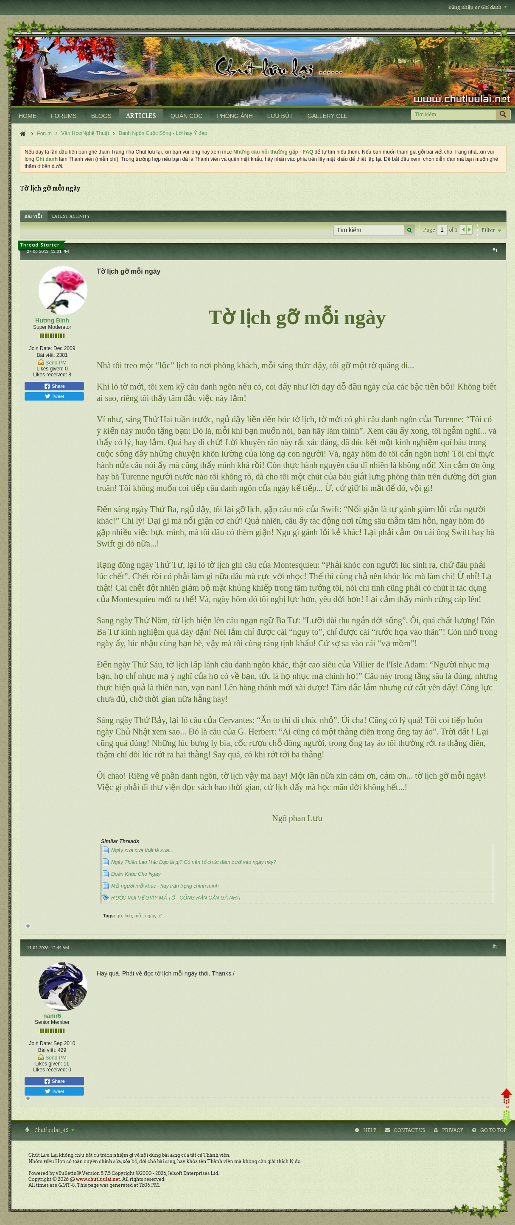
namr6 (52, 1015)
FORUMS (64, 115)
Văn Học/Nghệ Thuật (85, 133)
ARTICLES (141, 116)
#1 (495, 250)
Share (54, 386)
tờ (159, 915)
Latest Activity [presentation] (71, 216)
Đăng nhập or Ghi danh (477, 7)
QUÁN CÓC (186, 115)
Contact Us (409, 1130)
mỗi (138, 915)
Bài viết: (45, 355)
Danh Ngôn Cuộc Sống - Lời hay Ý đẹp (163, 133)
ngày (150, 915)
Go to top (493, 1130)
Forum (44, 134)
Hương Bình (52, 320)
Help (369, 1130)
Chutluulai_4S (53, 1130)
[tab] (34, 216)
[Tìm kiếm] (453, 114)
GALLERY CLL (327, 115)
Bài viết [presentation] (34, 216)
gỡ (119, 915)
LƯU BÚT (280, 115)
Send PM (55, 363)
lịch (128, 915)
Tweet (54, 396)
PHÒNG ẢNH (234, 115)
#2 (495, 947)
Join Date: (40, 348)
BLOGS (101, 115)
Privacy (452, 1130)
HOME (27, 115)
